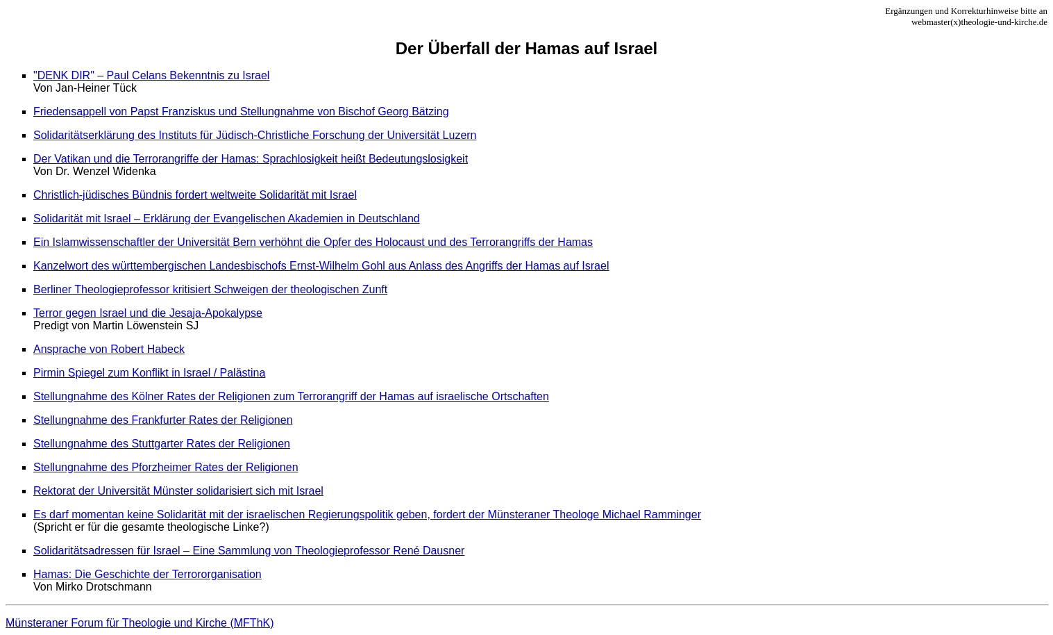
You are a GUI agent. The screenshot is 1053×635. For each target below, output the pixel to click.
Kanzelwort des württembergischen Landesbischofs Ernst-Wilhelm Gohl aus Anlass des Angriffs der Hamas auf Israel (321, 266)
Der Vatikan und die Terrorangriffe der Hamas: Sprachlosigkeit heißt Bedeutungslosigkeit (250, 159)
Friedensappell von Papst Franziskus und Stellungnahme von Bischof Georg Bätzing (241, 111)
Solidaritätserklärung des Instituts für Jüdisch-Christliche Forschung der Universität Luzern (255, 135)
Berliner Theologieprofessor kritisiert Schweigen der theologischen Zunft (210, 289)
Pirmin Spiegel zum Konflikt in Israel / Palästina (149, 373)
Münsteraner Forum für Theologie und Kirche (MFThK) (140, 623)
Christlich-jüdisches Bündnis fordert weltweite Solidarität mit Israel (195, 195)
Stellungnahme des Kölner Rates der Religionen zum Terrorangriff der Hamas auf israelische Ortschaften (291, 396)
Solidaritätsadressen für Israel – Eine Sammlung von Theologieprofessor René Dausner (248, 550)
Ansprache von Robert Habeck (109, 349)
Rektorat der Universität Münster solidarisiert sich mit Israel (178, 491)
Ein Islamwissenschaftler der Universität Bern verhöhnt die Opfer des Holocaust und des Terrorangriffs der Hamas (313, 242)
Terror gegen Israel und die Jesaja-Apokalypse (147, 313)
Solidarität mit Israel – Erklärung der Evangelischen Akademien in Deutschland (226, 218)
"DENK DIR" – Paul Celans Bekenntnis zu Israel (151, 75)
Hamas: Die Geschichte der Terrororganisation (147, 574)
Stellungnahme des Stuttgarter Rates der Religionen (161, 444)
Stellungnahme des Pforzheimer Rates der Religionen (165, 467)
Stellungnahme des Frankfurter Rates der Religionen (163, 420)
